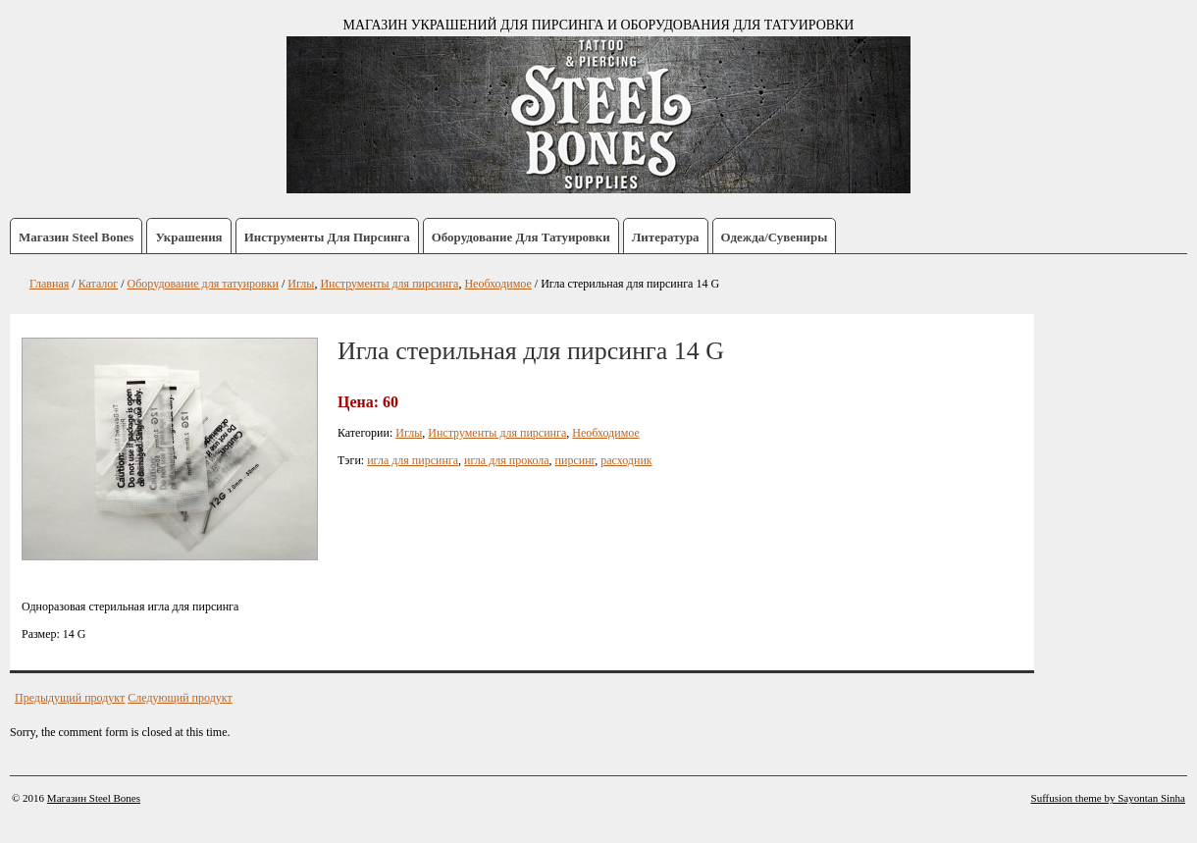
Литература (666, 237)
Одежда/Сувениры (774, 237)
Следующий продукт (180, 698)
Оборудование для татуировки (521, 237)
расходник (625, 460)
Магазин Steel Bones (76, 237)
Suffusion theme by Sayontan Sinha (1108, 798)
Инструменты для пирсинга (327, 237)
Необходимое (605, 433)
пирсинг (575, 460)
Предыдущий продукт (70, 698)
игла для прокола (506, 460)
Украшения (188, 237)
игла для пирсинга (412, 460)
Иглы (408, 433)
